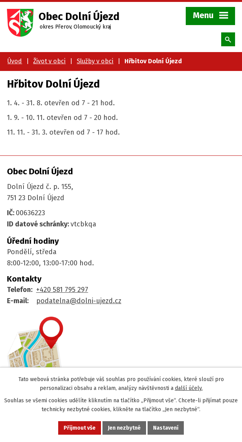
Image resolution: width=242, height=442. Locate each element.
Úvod (14, 61)
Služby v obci (95, 61)
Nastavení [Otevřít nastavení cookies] (165, 428)
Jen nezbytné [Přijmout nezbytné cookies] (124, 428)
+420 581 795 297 (62, 289)
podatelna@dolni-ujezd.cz (78, 301)
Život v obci (49, 61)
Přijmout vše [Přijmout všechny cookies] (80, 428)
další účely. (189, 388)
